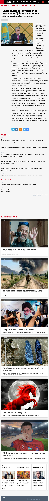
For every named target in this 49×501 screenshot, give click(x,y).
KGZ (21, 2)
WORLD (34, 2)
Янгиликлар (5, 5)
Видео (24, 5)
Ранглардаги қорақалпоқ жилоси (23, 466)
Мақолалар (16, 5)
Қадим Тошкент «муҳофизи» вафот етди (38, 467)
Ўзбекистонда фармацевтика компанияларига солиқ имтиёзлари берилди (21, 175)
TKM (27, 2)
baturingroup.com (35, 499)
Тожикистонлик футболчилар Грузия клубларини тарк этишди (18, 184)
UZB (30, 2)
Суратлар (32, 5)
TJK (24, 2)
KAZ (17, 2)
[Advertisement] (24, 206)
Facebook (35, 53)
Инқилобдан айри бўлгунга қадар (7, 466)
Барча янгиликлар (40, 195)
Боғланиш (4, 497)
